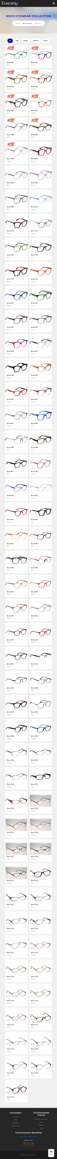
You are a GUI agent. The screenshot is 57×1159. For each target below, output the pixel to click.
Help (41, 1128)
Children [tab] (35, 40)
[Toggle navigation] (54, 3)
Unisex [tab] (45, 40)
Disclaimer (16, 1123)
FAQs (15, 1120)
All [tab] (10, 40)
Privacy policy (16, 1126)
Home (18, 23)
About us (15, 1117)
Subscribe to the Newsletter (28, 1136)
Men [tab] (17, 40)
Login (41, 1122)
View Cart (38, 23)
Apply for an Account (41, 1119)
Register (41, 1125)
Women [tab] (25, 40)
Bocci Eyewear (27, 23)
